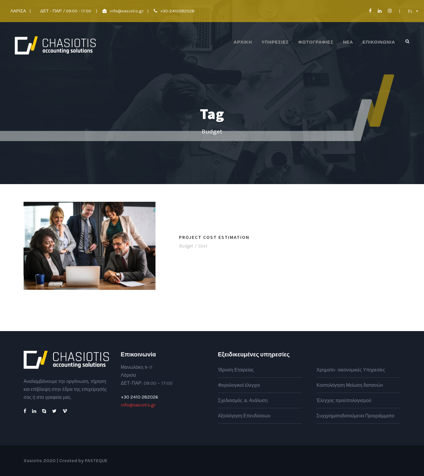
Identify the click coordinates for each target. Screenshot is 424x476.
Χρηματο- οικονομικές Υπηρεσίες (351, 370)
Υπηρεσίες (275, 42)
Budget (186, 246)
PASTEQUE (96, 460)
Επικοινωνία (378, 42)
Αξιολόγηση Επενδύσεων (244, 416)
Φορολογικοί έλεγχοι (239, 385)
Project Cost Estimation (214, 237)
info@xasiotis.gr (127, 11)
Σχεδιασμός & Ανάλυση (243, 400)
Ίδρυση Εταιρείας (236, 370)
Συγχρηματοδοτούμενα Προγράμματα (355, 416)
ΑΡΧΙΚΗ (242, 42)
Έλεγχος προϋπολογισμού (344, 400)
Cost (202, 246)
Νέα (348, 42)
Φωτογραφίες (316, 42)
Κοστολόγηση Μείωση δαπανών (350, 385)
